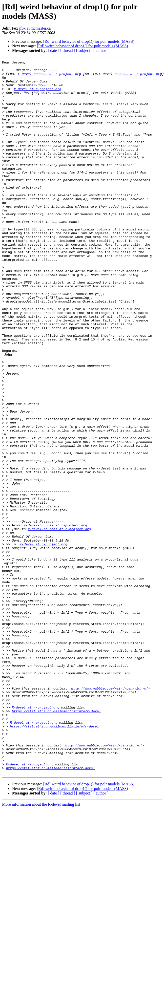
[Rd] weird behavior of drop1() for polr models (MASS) (88, 41)
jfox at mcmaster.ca (35, 28)
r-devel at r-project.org (37, 95)
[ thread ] (67, 50)
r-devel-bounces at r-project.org (49, 76)
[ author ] (101, 50)
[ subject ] (84, 50)
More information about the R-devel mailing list (41, 947)
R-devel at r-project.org (35, 837)
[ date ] (53, 50)
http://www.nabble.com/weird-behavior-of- (110, 814)
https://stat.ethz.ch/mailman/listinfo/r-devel (56, 841)
